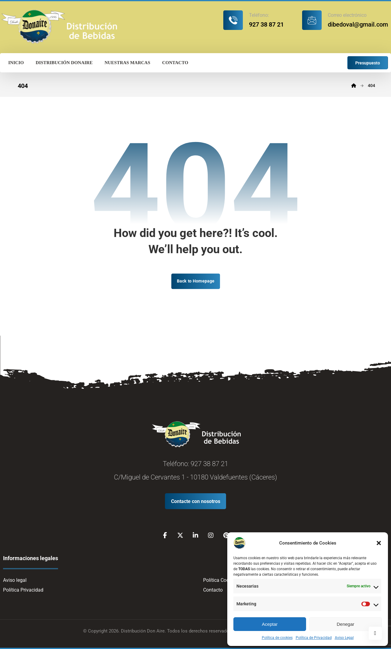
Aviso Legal (344, 638)
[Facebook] (165, 535)
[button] (379, 543)
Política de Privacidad (314, 638)
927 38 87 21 (209, 464)
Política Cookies (220, 580)
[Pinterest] (226, 535)
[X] (180, 535)
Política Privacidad (23, 590)
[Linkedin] (195, 535)
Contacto (213, 590)
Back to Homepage (195, 281)
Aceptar (270, 624)
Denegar (345, 624)
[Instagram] (211, 535)
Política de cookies (277, 638)
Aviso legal (15, 580)
